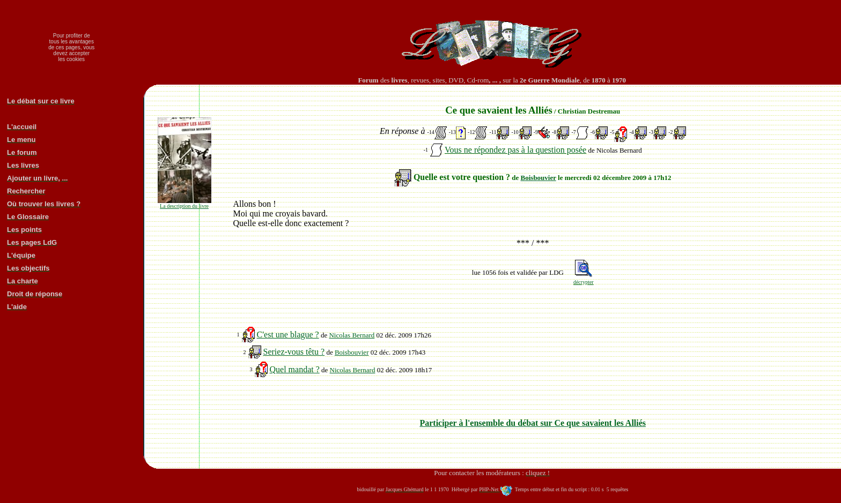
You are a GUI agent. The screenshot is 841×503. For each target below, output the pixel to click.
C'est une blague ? (288, 334)
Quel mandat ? (295, 369)
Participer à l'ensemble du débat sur (532, 422)
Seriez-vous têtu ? (294, 351)
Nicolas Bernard (351, 335)
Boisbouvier (538, 178)
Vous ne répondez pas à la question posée (515, 149)
